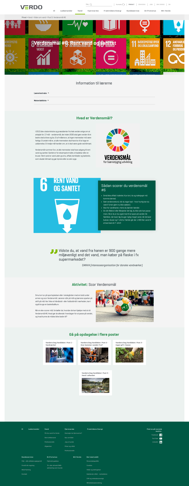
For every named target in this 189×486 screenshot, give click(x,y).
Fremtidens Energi (112, 11)
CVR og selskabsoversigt (95, 448)
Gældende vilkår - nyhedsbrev (97, 444)
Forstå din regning (28, 435)
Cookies (89, 435)
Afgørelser (48, 416)
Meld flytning (26, 440)
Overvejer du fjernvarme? (73, 403)
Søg (89, 4)
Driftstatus (150, 11)
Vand (80, 11)
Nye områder (69, 408)
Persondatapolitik (93, 431)
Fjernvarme (93, 11)
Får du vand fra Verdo (52, 403)
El (54, 11)
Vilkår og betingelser (94, 440)
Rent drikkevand (50, 408)
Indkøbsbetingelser (93, 466)
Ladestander (66, 11)
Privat (24, 17)
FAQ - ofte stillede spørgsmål (32, 431)
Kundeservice (133, 11)
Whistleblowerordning (94, 453)
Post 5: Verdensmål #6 (57, 17)
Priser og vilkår (70, 416)
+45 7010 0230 (71, 481)
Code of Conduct (92, 462)
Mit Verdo (166, 11)
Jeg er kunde (69, 412)
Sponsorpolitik (92, 457)
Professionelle (49, 412)
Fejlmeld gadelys (53, 431)
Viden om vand (40, 17)
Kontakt (24, 444)
